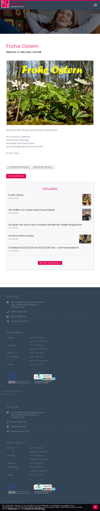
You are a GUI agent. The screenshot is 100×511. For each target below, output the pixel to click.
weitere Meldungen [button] (49, 263)
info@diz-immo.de (19, 321)
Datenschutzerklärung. (34, 509)
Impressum (7, 394)
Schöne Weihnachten (21, 235)
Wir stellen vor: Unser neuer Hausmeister (32, 210)
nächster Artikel (43, 167)
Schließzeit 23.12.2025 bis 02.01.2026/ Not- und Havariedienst (44, 247)
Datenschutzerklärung (12, 391)
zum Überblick (16, 176)
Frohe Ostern (16, 195)
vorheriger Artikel (18, 167)
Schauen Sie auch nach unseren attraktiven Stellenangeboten (45, 224)
